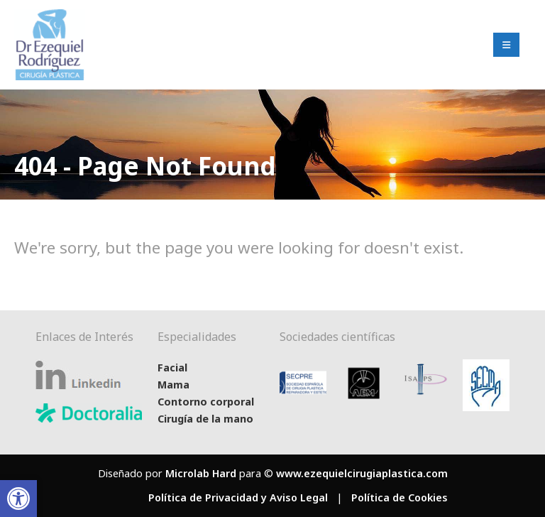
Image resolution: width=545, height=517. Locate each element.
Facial (172, 367)
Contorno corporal (206, 401)
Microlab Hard (200, 473)
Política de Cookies (399, 497)
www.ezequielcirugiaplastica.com (362, 473)
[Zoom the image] (49, 18)
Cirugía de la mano (205, 418)
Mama (173, 384)
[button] (18, 498)
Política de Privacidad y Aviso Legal (238, 497)
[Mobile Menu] (506, 45)
